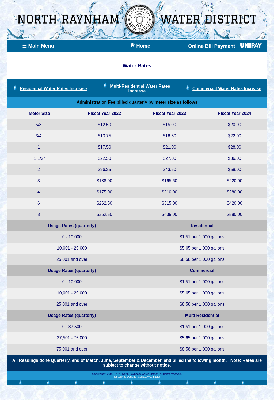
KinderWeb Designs (125, 376)
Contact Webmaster (149, 376)
